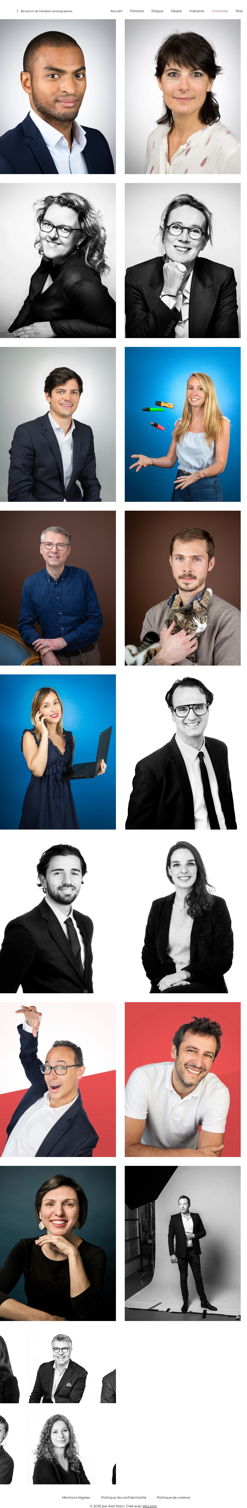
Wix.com (150, 1506)
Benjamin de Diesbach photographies (46, 11)
